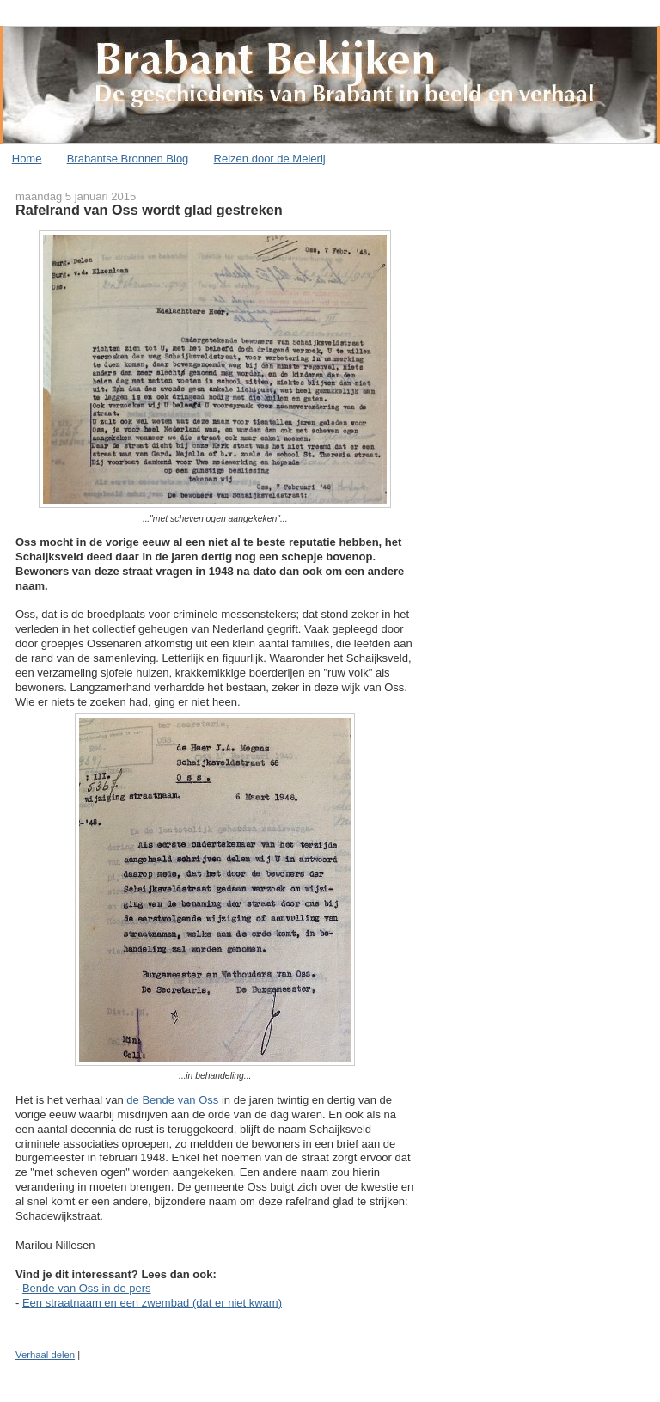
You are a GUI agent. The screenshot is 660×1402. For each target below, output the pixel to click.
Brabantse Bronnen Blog (128, 158)
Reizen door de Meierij (270, 158)
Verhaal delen (45, 1355)
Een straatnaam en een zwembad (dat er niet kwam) (152, 1302)
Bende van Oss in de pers (86, 1288)
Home (27, 158)
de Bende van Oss (172, 1099)
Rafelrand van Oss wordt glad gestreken (149, 209)
